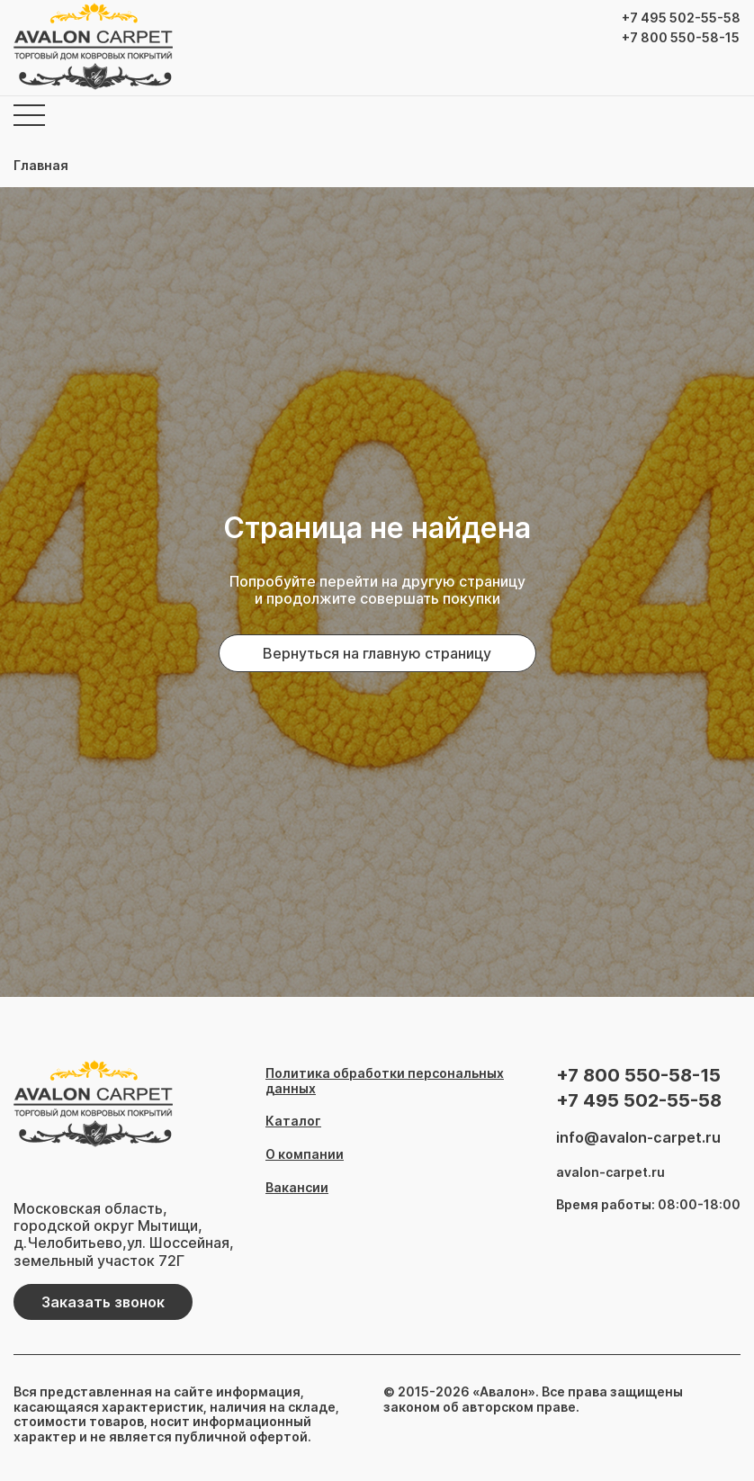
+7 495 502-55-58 (681, 18)
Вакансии (296, 1187)
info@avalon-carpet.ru (638, 1137)
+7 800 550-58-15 (681, 38)
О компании (304, 1154)
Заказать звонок (103, 1302)
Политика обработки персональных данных (384, 1081)
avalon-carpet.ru (610, 1172)
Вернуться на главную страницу (377, 653)
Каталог (293, 1121)
